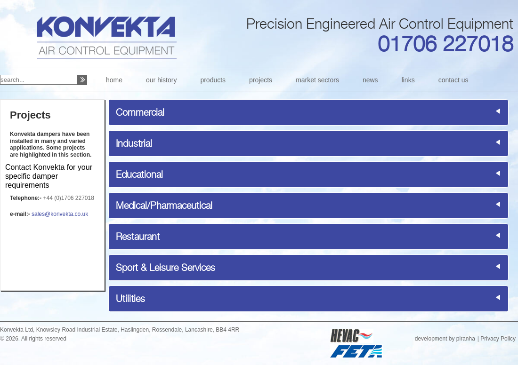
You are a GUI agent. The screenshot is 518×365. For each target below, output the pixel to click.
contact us (453, 80)
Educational (139, 174)
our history (161, 80)
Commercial (140, 112)
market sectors (317, 80)
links (408, 80)
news (370, 80)
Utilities (130, 298)
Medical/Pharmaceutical (164, 205)
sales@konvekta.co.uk (60, 214)
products (213, 80)
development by (435, 338)
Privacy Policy (498, 338)
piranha (465, 338)
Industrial (134, 143)
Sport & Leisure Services (165, 267)
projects (260, 80)
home (114, 80)
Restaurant (138, 236)
